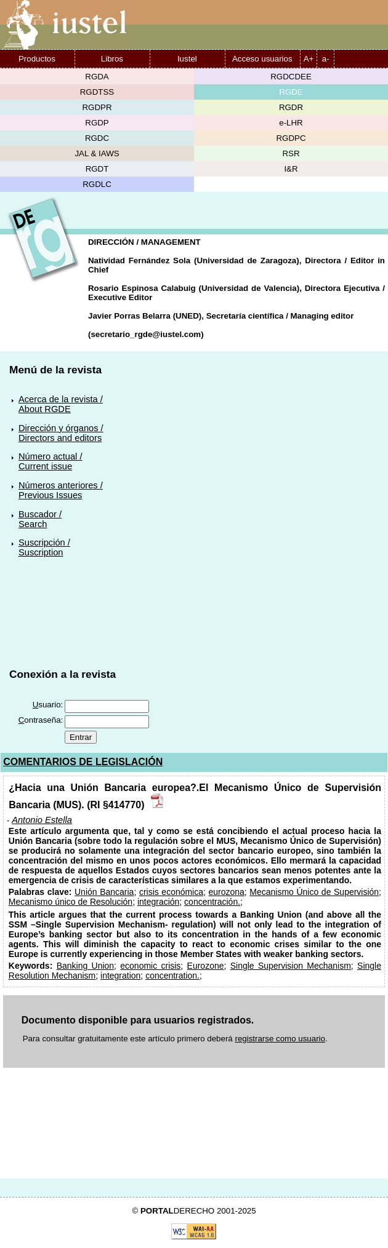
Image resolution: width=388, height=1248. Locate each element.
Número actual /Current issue (50, 461)
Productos (36, 58)
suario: (48, 704)
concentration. (172, 975)
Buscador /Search (40, 519)
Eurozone (205, 966)
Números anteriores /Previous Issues (60, 490)
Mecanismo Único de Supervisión (314, 892)
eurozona (227, 892)
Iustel (187, 58)
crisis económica (171, 892)
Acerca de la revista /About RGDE (60, 404)
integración (158, 902)
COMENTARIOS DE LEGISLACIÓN (83, 762)
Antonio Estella (42, 820)
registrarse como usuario (280, 1038)
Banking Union (85, 966)
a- (325, 58)
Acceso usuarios (262, 58)
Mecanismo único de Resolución (70, 902)
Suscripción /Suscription (44, 547)
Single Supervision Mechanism (290, 966)
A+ (309, 58)
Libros (112, 58)
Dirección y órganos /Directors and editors (60, 433)
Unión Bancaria (104, 892)
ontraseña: (40, 720)
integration (120, 975)
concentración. (212, 902)
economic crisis (150, 966)
